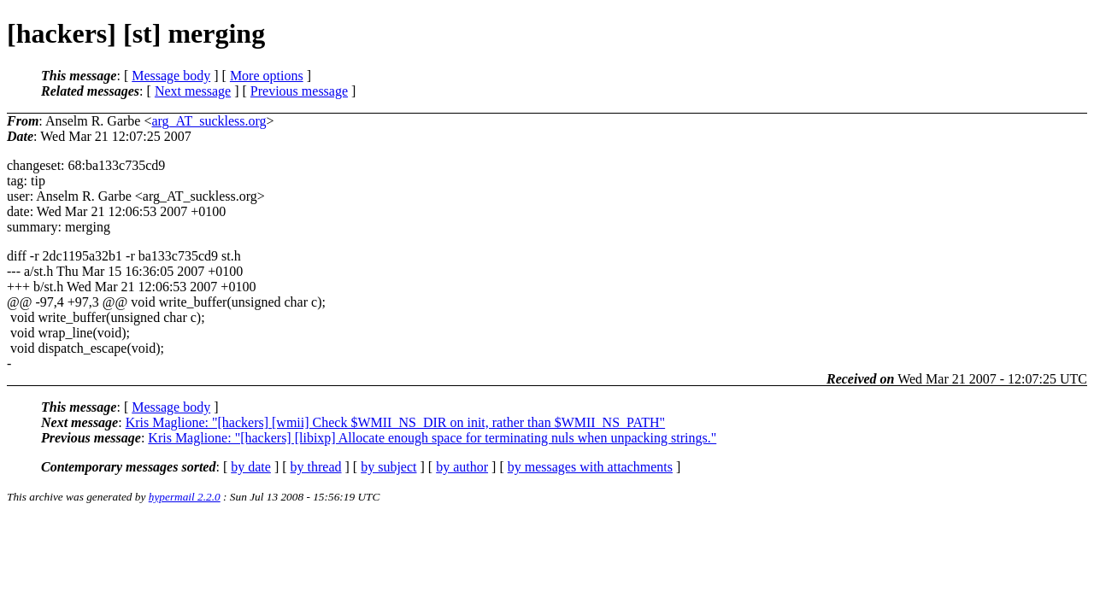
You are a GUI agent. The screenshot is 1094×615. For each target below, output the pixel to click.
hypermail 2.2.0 (185, 496)
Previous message (299, 91)
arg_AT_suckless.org (208, 121)
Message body (171, 75)
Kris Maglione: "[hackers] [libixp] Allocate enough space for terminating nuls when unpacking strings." (432, 437)
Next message (193, 91)
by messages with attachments (590, 467)
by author (462, 467)
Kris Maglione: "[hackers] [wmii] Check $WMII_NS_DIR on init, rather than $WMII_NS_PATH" (395, 422)
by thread (316, 467)
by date (251, 467)
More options (266, 75)
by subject (388, 467)
